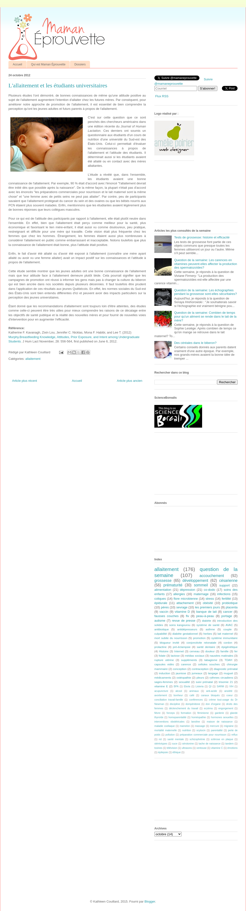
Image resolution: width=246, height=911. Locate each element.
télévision (172, 748)
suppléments (189, 659)
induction (164, 673)
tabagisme (210, 659)
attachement (185, 603)
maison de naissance (219, 721)
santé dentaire (206, 646)
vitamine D (182, 611)
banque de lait (206, 611)
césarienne (228, 580)
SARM (220, 686)
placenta (232, 607)
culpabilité (160, 633)
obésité (208, 603)
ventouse (201, 748)
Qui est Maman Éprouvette (48, 64)
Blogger (149, 901)
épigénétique (229, 646)
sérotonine (188, 743)
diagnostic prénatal (226, 668)
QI (210, 686)
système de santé (207, 624)
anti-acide (211, 691)
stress (209, 598)
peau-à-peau (205, 616)
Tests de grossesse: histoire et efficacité (202, 237)
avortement (160, 695)
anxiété (228, 691)
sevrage (181, 607)
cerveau (195, 651)
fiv (187, 616)
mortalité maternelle (165, 730)
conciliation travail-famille (168, 699)
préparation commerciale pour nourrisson (203, 734)
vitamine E (161, 686)
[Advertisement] (181, 193)
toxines (158, 748)
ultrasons (187, 748)
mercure (214, 726)
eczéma (208, 708)
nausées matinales (221, 655)
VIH (231, 686)
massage (200, 726)
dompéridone (192, 704)
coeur (229, 695)
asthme (210, 629)
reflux (235, 734)
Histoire (164, 651)
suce (174, 743)
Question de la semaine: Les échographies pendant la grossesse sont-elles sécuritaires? (205, 292)
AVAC (229, 624)
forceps (171, 713)
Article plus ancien (130, 380)
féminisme (203, 713)
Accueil (17, 64)
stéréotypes (160, 743)
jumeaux (197, 673)
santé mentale (175, 739)
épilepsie (163, 752)
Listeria (200, 686)
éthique (176, 752)
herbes (207, 633)
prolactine (160, 646)
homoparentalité (177, 717)
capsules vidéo (164, 664)
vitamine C (217, 748)
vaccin (163, 611)
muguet (228, 673)
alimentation (162, 589)
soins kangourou (179, 624)
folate (162, 655)
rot (160, 739)
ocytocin (200, 730)
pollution (170, 734)
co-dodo (209, 589)
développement (195, 580)
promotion (199, 638)
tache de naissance (210, 743)
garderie (219, 713)
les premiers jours (207, 607)
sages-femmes (163, 681)
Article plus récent (24, 380)
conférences (196, 699)
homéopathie (198, 717)
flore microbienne (186, 598)
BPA (176, 686)
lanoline (195, 721)
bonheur (178, 695)
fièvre (157, 713)
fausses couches (166, 616)
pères (165, 607)
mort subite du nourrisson (170, 638)
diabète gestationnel (185, 633)
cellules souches (209, 664)
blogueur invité (169, 642)
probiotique (230, 603)
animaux (194, 691)
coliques (160, 598)
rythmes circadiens (221, 677)
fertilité (226, 598)
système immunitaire (224, 638)
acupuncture (161, 691)
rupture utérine (164, 659)
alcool (179, 691)
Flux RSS (162, 96)
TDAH (228, 659)
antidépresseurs (187, 629)
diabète (206, 620)
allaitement (33, 359)
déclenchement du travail (183, 708)
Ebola (187, 686)
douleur (210, 651)
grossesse (162, 580)
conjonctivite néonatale (201, 642)
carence (186, 664)
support (224, 585)
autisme (159, 620)
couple (227, 629)
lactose (175, 655)
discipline (175, 704)
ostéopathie (184, 677)
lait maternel (225, 633)
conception (180, 668)
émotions (232, 748)
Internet (179, 651)
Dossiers (80, 64)
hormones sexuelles (222, 717)
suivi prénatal (204, 681)
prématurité (173, 585)
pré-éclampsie (181, 646)
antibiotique (161, 629)
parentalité (217, 730)
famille (224, 651)
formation (186, 713)
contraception (200, 668)
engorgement (226, 708)
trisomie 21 (226, 681)
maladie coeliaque (164, 726)
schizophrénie (197, 739)
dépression (187, 589)
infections (224, 594)
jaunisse (181, 673)
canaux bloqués (210, 695)
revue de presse (183, 620)
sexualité (184, 681)
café (192, 695)
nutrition (186, 730)
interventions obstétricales (169, 721)
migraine (229, 726)
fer (236, 651)
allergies (179, 594)
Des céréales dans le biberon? (195, 343)
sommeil (201, 585)
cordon (228, 642)
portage (226, 616)
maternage (201, 594)
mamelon (185, 726)
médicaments (162, 677)
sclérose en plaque (222, 739)
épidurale (160, 603)
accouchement (211, 576)
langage (213, 673)
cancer (227, 611)
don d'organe (213, 704)
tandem (229, 743)
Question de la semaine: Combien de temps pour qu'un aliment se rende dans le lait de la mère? (205, 316)
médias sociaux (195, 655)
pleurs (200, 677)
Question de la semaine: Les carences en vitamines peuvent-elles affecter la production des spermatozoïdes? (205, 263)
